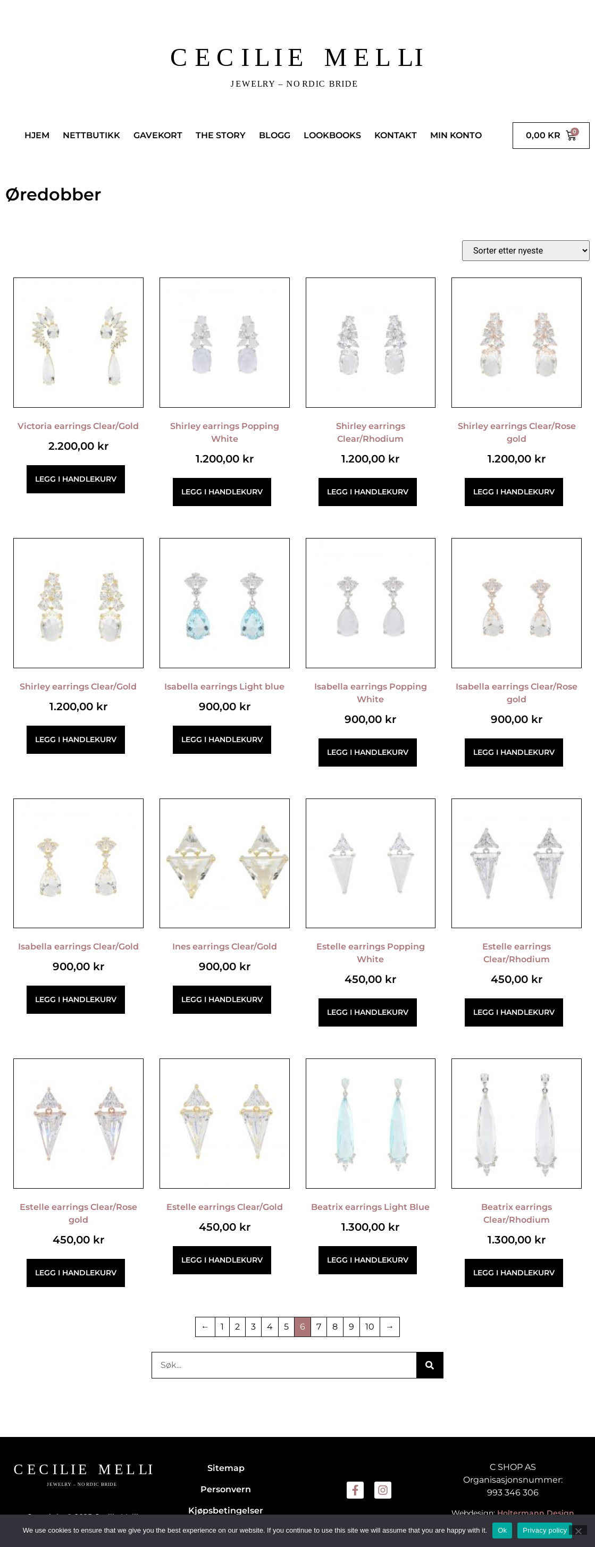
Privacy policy (545, 1530)
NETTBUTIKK (91, 135)
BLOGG (274, 135)
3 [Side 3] (253, 1327)
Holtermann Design (535, 1513)
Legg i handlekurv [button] (75, 479)
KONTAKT (395, 135)
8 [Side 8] (335, 1327)
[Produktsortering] (526, 250)
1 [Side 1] (222, 1327)
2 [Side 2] (237, 1327)
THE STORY (221, 135)
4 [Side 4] (270, 1327)
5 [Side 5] (286, 1327)
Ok (502, 1530)
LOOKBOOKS (332, 135)
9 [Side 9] (351, 1327)
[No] (578, 1530)
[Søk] (429, 1365)
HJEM (36, 135)
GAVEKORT (157, 135)
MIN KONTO (456, 135)
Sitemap (226, 1468)
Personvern (225, 1489)
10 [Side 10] (369, 1327)
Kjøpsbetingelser (225, 1511)
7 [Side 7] (318, 1327)
